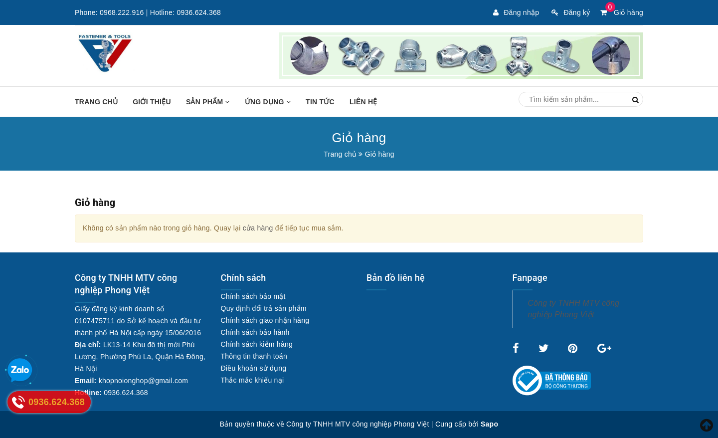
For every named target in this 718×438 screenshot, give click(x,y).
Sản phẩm (208, 102)
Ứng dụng (268, 102)
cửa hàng (258, 228)
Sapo (489, 424)
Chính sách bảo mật (253, 296)
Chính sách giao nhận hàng (265, 320)
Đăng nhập (516, 12)
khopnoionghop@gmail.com (143, 381)
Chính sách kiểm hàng (257, 344)
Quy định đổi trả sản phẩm (264, 308)
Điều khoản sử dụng (254, 368)
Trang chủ (96, 102)
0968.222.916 (122, 12)
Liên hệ (363, 102)
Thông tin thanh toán (254, 356)
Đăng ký (570, 12)
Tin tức (320, 102)
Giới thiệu (152, 102)
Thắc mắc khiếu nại (252, 380)
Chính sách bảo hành (255, 332)
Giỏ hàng (621, 12)
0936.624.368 (199, 12)
